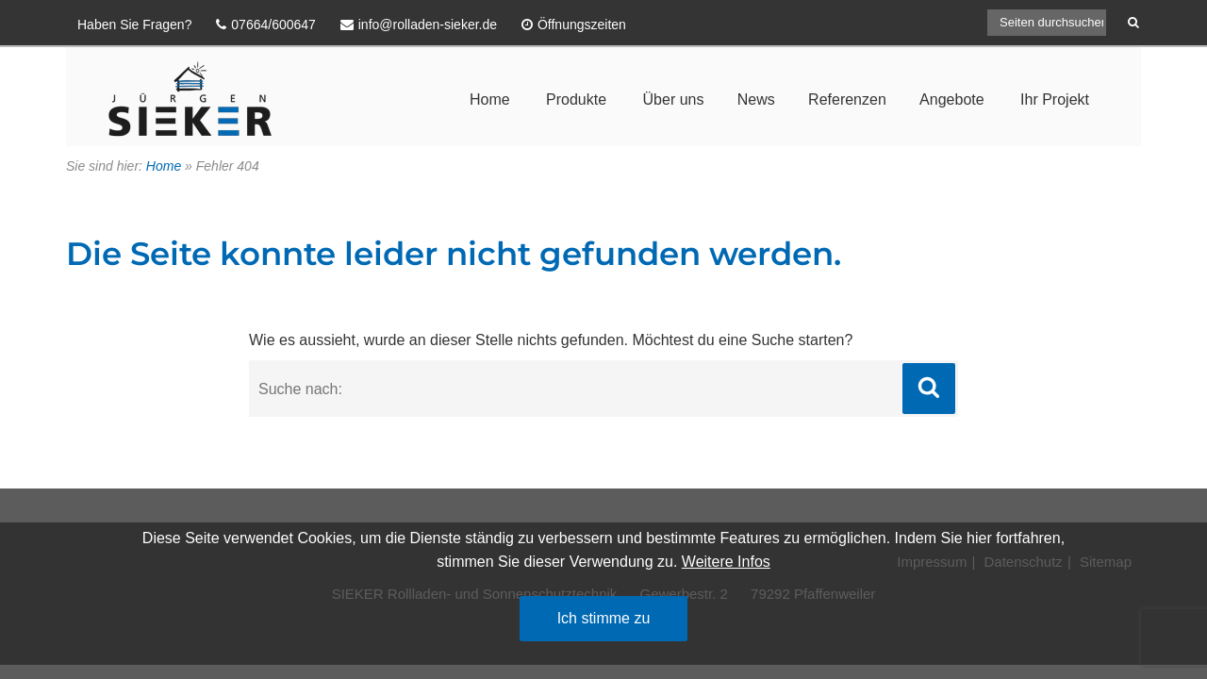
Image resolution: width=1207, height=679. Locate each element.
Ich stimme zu (604, 618)
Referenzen (847, 99)
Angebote (951, 99)
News (756, 99)
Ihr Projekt (1054, 99)
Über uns (673, 99)
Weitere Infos (726, 562)
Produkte (576, 99)
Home (490, 99)
